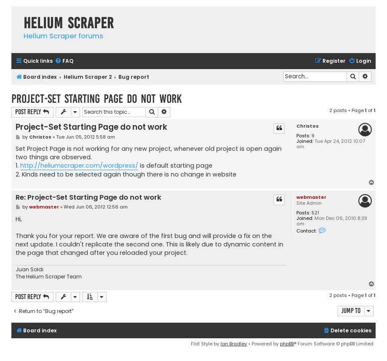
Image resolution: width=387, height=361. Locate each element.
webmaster (311, 197)
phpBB (287, 343)
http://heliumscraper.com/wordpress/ (79, 165)
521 (315, 213)
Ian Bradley (233, 343)
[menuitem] (64, 61)
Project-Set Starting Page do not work (96, 98)
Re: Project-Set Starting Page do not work (88, 197)
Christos (307, 126)
